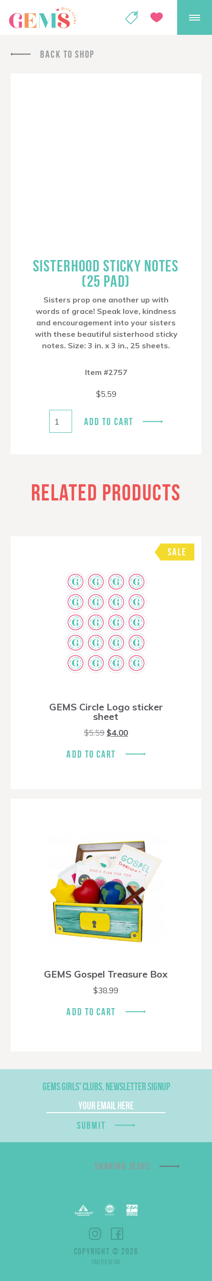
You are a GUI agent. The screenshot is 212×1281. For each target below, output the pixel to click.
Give (156, 17)
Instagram (95, 1234)
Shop (131, 17)
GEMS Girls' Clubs (42, 17)
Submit (91, 1125)
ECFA (110, 1210)
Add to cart (108, 422)
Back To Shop (67, 54)
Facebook (117, 1234)
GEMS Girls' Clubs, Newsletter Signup (106, 1086)
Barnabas (84, 1210)
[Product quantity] (60, 421)
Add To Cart (91, 754)
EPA (132, 1210)
